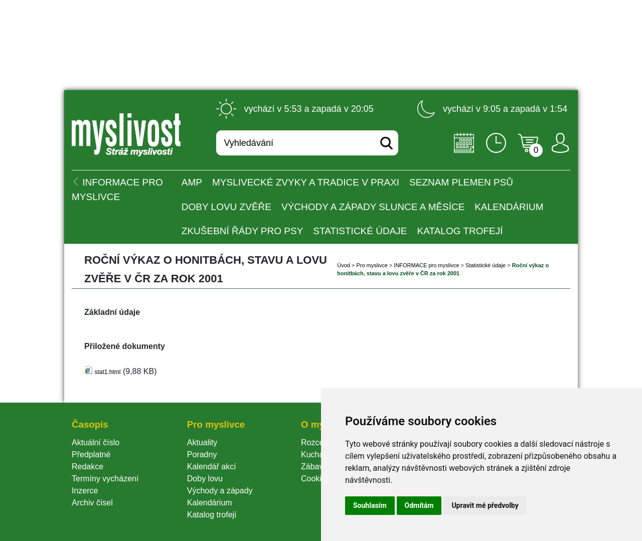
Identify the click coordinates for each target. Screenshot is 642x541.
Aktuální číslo (95, 442)
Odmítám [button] (419, 505)
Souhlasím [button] (370, 505)
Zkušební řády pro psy (242, 231)
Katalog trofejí (460, 231)
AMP (192, 182)
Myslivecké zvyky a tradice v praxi (305, 182)
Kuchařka (318, 454)
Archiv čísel (92, 502)
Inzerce (85, 490)
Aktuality (202, 442)
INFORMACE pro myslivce (426, 265)
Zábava (314, 466)
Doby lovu (205, 478)
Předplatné (91, 454)
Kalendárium (508, 207)
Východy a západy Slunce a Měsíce (372, 207)
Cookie (315, 478)
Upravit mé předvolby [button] (484, 505)
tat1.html (107, 372)
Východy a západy (220, 490)
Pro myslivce (371, 265)
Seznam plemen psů (461, 182)
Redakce (87, 466)
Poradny (202, 454)
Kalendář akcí (211, 466)
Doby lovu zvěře (226, 207)
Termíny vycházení (105, 478)
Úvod (343, 265)
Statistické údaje (360, 231)
